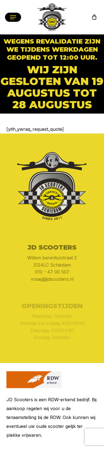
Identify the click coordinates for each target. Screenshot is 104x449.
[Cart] (93, 17)
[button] (13, 17)
